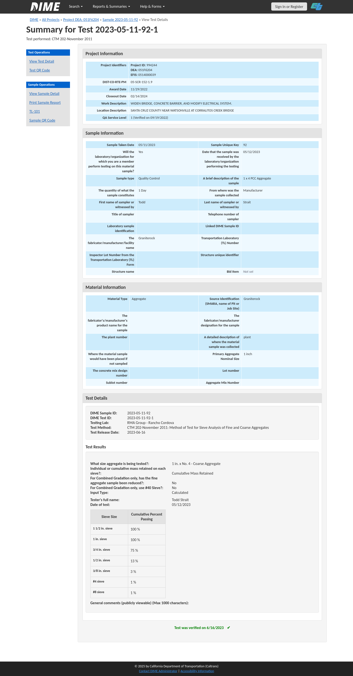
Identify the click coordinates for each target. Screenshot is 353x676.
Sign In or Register (289, 6)
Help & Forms (152, 6)
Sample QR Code (42, 120)
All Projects (50, 19)
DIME (34, 19)
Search (76, 6)
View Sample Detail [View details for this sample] (44, 93)
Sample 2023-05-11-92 (120, 19)
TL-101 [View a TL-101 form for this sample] (34, 111)
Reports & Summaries (111, 6)
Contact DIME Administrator (158, 671)
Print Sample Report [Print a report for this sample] (45, 102)
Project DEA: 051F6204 (81, 19)
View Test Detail (41, 61)
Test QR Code (39, 70)
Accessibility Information (197, 671)
